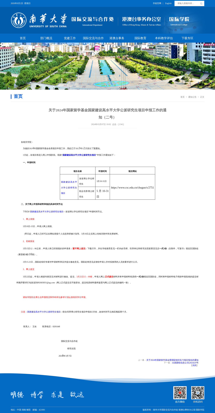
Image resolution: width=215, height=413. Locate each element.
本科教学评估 (164, 38)
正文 (202, 97)
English (168, 3)
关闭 (194, 365)
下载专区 (187, 38)
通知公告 (192, 97)
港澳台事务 (116, 38)
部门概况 (46, 38)
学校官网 (157, 3)
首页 (23, 38)
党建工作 (70, 38)
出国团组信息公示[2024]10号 (185, 363)
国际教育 (140, 38)
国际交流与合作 (93, 38)
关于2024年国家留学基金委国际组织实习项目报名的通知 (172, 360)
